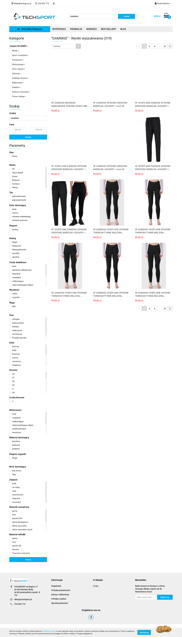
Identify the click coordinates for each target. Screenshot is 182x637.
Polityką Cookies (49, 631)
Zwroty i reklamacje (60, 594)
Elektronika (18, 83)
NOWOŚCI (91, 29)
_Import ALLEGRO (18, 46)
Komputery (18, 60)
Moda (15, 50)
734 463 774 (19, 604)
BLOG (123, 29)
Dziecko (16, 87)
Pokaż (28, 560)
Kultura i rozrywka (21, 92)
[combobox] (66, 46)
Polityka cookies (58, 599)
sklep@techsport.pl (23, 599)
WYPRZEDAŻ (59, 29)
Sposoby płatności (59, 603)
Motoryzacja (18, 64)
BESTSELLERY (108, 29)
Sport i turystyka (20, 55)
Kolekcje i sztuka (20, 78)
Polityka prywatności (60, 590)
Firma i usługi (19, 96)
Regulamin (56, 586)
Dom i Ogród (18, 69)
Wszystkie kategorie (29, 29)
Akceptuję (144, 632)
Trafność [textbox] (56, 46)
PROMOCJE (76, 29)
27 (165, 46)
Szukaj (28, 137)
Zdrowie (16, 73)
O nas (95, 586)
